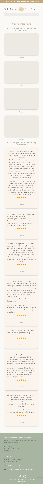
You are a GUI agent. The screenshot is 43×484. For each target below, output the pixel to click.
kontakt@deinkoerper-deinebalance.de (20, 469)
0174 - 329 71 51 (13, 465)
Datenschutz (31, 479)
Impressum (21, 482)
